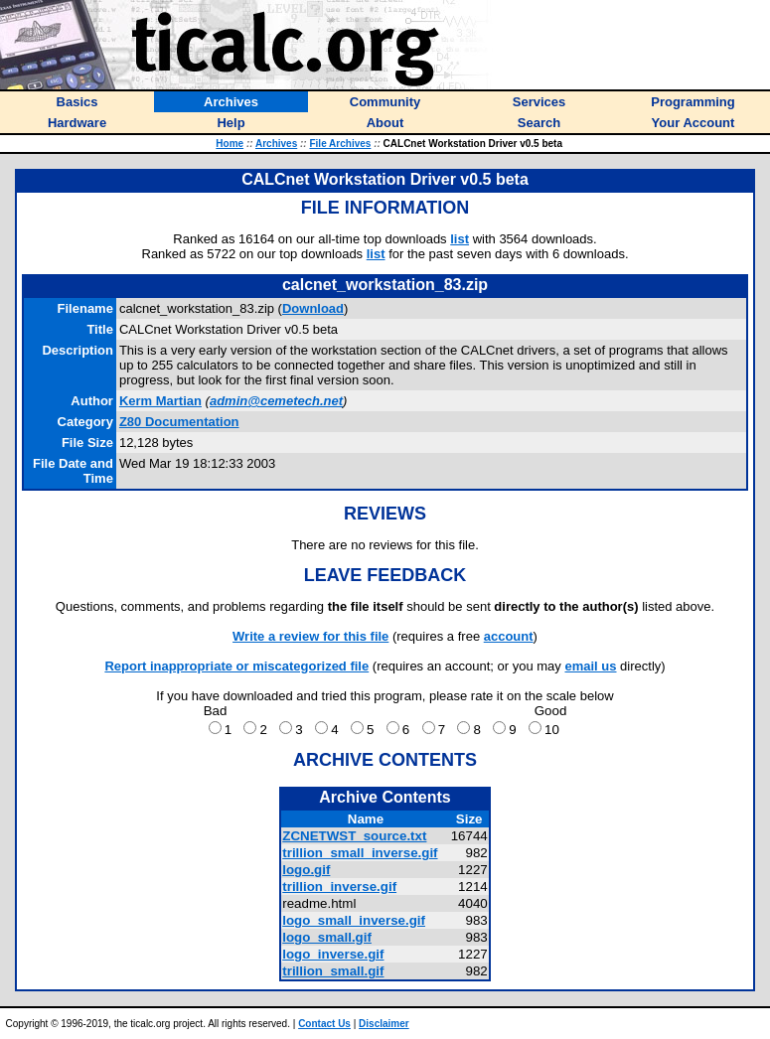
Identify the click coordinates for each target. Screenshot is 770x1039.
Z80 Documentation (179, 421)
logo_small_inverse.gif (353, 920)
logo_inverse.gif (333, 954)
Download (313, 308)
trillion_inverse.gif (339, 886)
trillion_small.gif (333, 971)
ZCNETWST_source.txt (354, 835)
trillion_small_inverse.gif (359, 852)
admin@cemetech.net (276, 400)
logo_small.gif (327, 937)
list (459, 238)
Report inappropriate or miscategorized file (236, 666)
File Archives (340, 143)
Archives (276, 143)
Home (229, 143)
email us (590, 666)
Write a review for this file (310, 636)
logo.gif (306, 869)
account (509, 636)
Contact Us (324, 1023)
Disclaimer (384, 1023)
